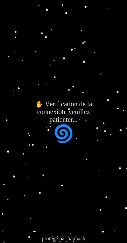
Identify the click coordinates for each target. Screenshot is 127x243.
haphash (76, 238)
